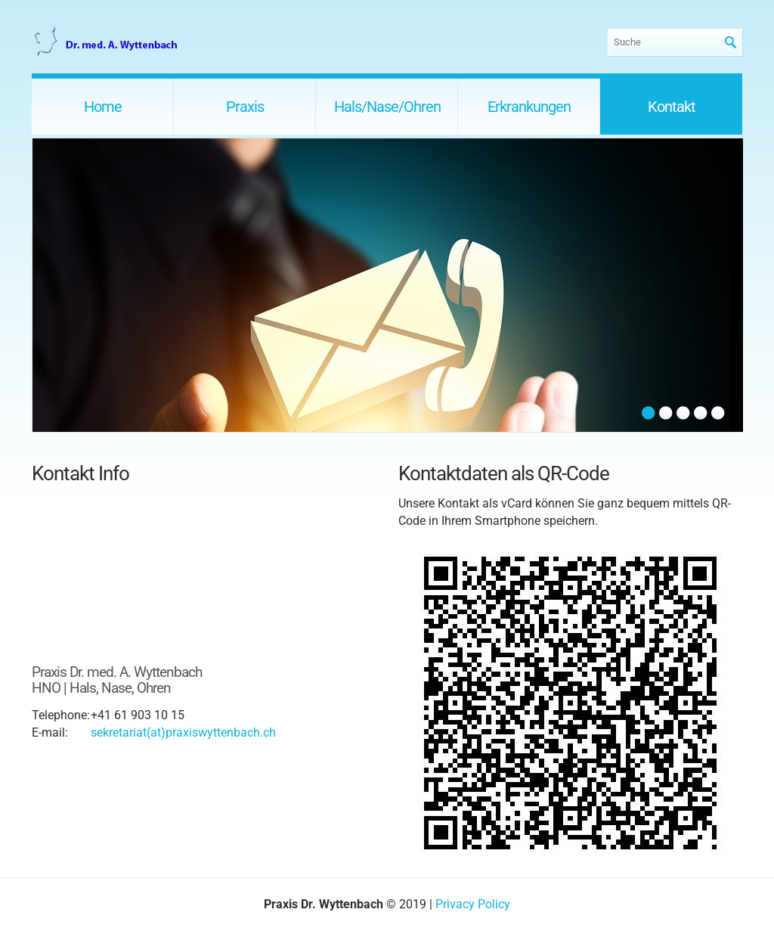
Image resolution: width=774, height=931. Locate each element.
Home (103, 107)
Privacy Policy (472, 904)
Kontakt (671, 107)
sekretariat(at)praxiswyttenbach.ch (183, 732)
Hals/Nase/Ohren (387, 107)
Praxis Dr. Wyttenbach (107, 42)
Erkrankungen (529, 107)
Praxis (245, 107)
